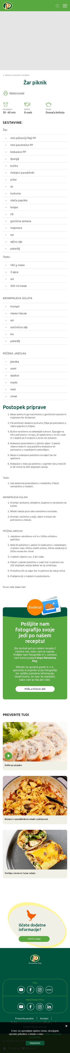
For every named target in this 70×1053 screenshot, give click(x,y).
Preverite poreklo (24, 1018)
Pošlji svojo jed (35, 689)
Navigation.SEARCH (57, 6)
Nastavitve (35, 1043)
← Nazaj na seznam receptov (16, 75)
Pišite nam (34, 939)
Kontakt (44, 1018)
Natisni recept (17, 93)
